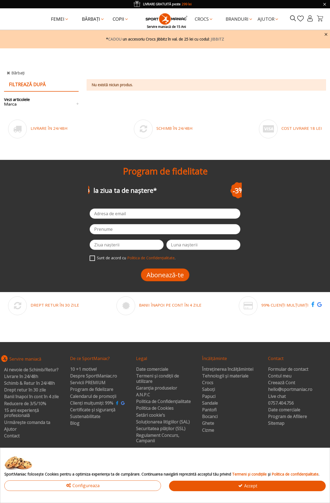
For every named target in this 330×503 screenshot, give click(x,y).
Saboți (208, 389)
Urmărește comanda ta (27, 422)
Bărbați (17, 73)
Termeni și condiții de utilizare (157, 378)
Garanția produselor (156, 388)
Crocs (207, 383)
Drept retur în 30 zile (25, 390)
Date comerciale (152, 369)
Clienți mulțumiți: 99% (91, 403)
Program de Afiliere (287, 416)
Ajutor (10, 429)
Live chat (277, 396)
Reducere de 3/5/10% (25, 404)
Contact (12, 436)
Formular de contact (288, 369)
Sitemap (276, 423)
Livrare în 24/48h (21, 376)
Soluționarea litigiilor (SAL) (163, 422)
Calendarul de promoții (93, 396)
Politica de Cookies (155, 408)
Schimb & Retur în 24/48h (29, 383)
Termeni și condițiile (249, 474)
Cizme (208, 430)
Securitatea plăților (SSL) (160, 429)
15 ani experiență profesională (21, 413)
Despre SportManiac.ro (93, 376)
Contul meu (279, 376)
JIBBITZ (217, 39)
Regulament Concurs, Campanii (157, 438)
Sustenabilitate (85, 416)
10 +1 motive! (83, 369)
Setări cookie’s (150, 415)
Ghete (208, 423)
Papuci (208, 396)
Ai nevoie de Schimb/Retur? (31, 370)
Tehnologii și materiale (225, 376)
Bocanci (210, 416)
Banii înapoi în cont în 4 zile (31, 397)
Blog (74, 423)
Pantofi (209, 410)
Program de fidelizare (91, 389)
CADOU (115, 39)
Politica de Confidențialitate (151, 257)
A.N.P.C (143, 395)
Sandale (210, 403)
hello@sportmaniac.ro (290, 389)
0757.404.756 (281, 403)
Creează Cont (281, 383)
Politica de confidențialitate (295, 474)
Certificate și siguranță (92, 410)
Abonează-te (165, 274)
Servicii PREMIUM (87, 383)
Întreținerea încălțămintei (227, 369)
